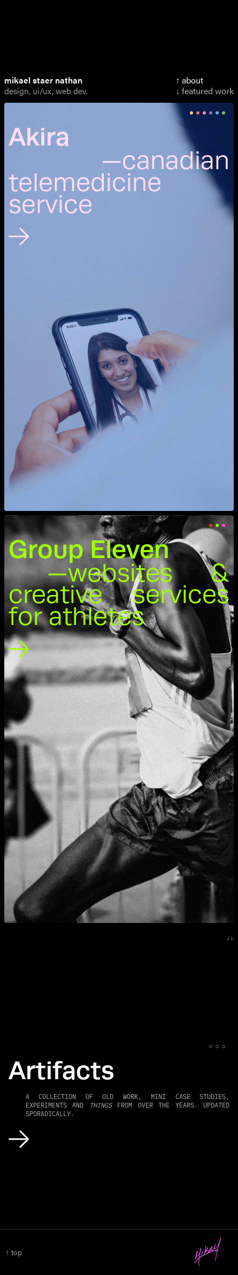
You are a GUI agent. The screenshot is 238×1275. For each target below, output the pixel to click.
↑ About (189, 80)
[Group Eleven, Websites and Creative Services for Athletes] (119, 599)
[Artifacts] (119, 1105)
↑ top (13, 1252)
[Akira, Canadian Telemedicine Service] (119, 186)
